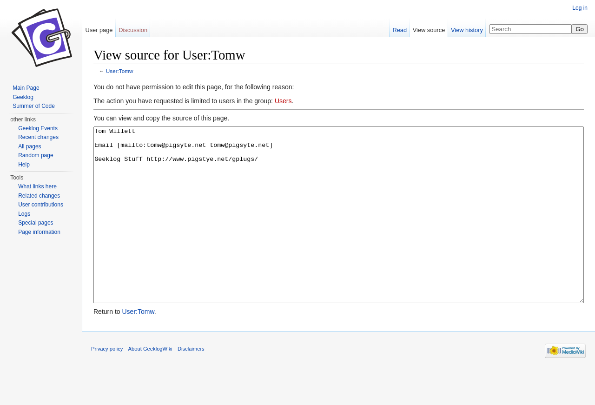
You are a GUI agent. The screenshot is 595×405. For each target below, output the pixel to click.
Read (399, 30)
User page (98, 30)
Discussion (133, 30)
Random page (35, 155)
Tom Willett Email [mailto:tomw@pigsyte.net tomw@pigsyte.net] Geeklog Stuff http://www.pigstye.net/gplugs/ (338, 232)
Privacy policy (107, 383)
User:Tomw (119, 71)
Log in (580, 8)
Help (24, 164)
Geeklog (23, 97)
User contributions (40, 204)
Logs (24, 214)
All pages (29, 146)
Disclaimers (191, 383)
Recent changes (38, 137)
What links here (37, 186)
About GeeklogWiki (150, 383)
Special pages (35, 222)
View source (429, 30)
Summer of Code (34, 106)
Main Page (26, 88)
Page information (39, 232)
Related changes (39, 196)
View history (467, 30)
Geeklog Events (38, 128)
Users (283, 101)
